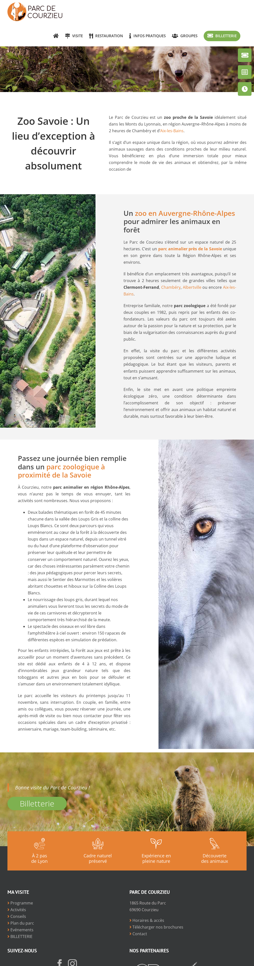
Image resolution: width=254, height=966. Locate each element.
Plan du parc (20, 923)
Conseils (16, 916)
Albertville (192, 287)
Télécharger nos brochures (156, 927)
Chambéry (171, 287)
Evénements (20, 930)
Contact (138, 933)
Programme (20, 903)
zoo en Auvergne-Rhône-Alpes (185, 213)
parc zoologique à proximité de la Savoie (61, 471)
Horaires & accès (146, 920)
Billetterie (37, 803)
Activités (16, 909)
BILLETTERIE (19, 936)
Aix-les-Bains (172, 130)
